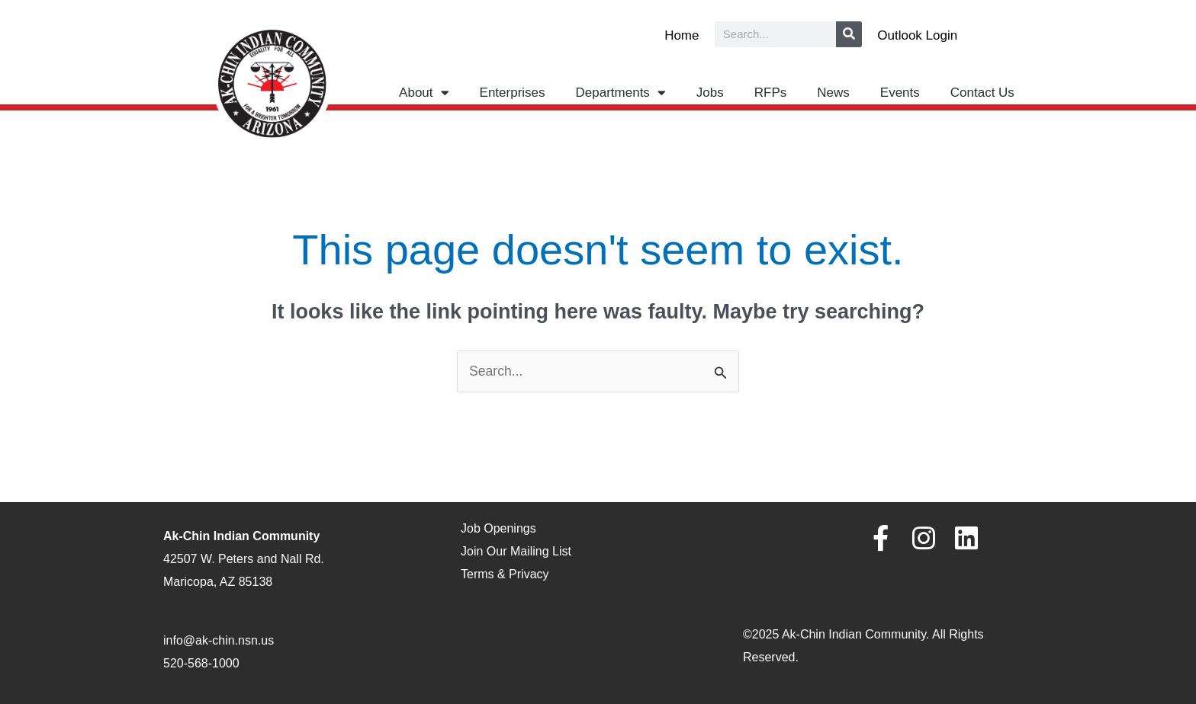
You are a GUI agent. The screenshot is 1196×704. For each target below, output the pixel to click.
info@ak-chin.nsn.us (218, 641)
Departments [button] (621, 92)
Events (900, 92)
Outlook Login (917, 35)
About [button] (423, 92)
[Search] (849, 34)
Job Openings (498, 529)
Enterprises (512, 92)
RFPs (770, 92)
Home (681, 35)
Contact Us (982, 92)
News (833, 92)
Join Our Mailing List (516, 552)
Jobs (710, 92)
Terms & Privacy (505, 574)
